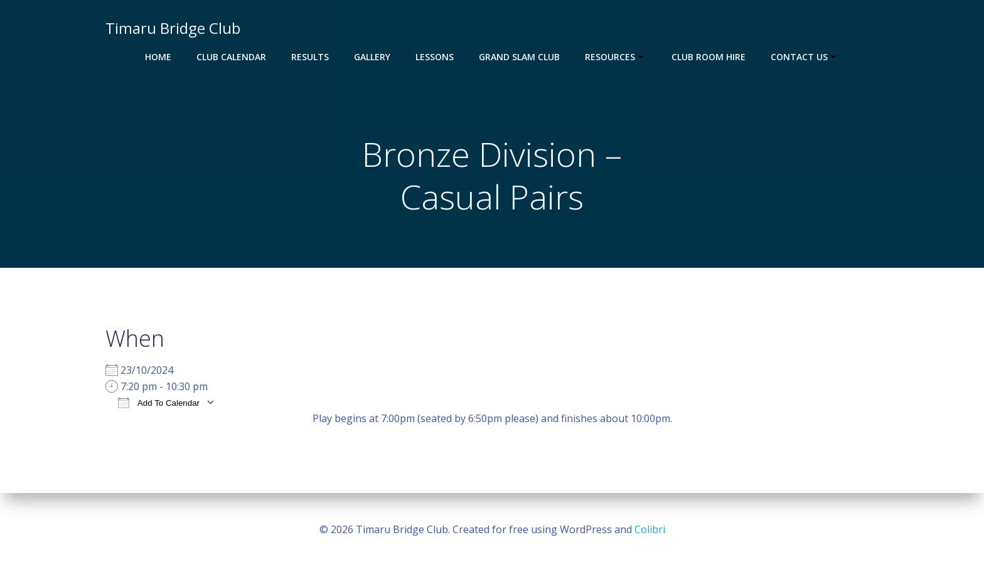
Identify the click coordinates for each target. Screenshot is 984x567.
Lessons (434, 57)
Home (158, 57)
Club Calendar (231, 57)
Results (310, 57)
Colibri (649, 529)
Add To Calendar (159, 402)
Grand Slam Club (519, 57)
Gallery (372, 57)
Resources (615, 57)
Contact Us (805, 57)
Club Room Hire (708, 57)
